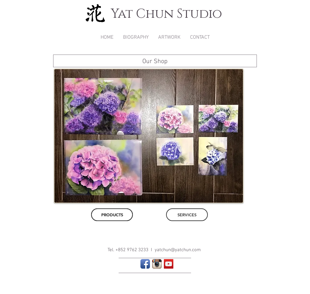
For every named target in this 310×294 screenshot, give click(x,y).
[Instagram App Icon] (157, 264)
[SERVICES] (187, 214)
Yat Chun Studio (166, 14)
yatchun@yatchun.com (178, 250)
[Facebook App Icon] (145, 264)
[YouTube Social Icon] (168, 264)
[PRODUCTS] (112, 214)
